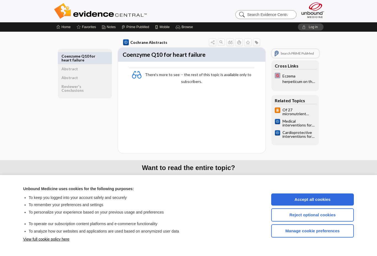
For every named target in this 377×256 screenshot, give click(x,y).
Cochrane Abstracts (144, 42)
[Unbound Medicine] (313, 10)
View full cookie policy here (46, 239)
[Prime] (135, 27)
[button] (185, 27)
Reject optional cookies (312, 214)
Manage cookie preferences (313, 230)
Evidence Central (122, 11)
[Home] (63, 27)
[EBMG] (294, 78)
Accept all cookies (313, 199)
